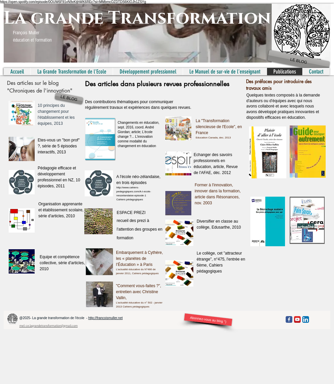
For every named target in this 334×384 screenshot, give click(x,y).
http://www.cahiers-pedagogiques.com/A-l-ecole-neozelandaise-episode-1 (133, 191)
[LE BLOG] (298, 61)
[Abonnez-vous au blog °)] (208, 319)
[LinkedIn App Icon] (305, 319)
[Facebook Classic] (289, 319)
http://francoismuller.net (105, 318)
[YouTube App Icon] (297, 319)
